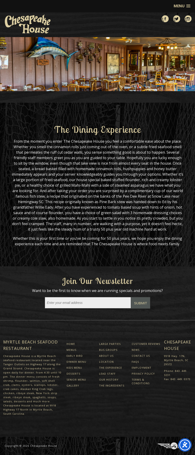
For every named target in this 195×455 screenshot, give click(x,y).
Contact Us (141, 355)
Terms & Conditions (141, 381)
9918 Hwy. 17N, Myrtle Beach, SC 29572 (176, 360)
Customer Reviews (146, 344)
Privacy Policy (143, 373)
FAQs (135, 361)
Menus (71, 349)
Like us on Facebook (165, 17)
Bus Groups (108, 349)
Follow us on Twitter (176, 17)
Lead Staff (107, 373)
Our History (109, 379)
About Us (106, 355)
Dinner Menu (76, 361)
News (135, 349)
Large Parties (110, 344)
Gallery (73, 385)
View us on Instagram (188, 17)
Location (106, 361)
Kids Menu (74, 367)
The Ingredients (111, 385)
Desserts (73, 373)
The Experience (110, 367)
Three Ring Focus (174, 445)
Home (71, 344)
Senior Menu (76, 379)
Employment (141, 367)
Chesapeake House (43, 445)
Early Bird (75, 355)
